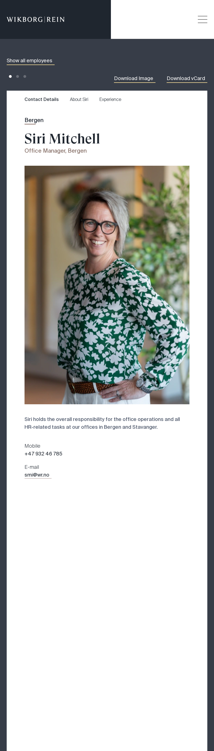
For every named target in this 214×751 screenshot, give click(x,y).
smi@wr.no (37, 475)
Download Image (133, 78)
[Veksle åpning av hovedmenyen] (202, 19)
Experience (110, 99)
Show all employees (29, 60)
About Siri (79, 99)
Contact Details (42, 99)
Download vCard (186, 78)
